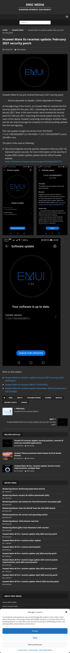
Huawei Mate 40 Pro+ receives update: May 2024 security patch (29, 534)
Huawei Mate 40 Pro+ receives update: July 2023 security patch (29, 553)
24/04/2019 (19, 458)
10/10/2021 (19, 471)
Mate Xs (59, 398)
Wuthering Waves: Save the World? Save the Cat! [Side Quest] (28, 508)
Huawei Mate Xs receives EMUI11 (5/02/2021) (26, 384)
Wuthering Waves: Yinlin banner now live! (20, 521)
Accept (35, 631)
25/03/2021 (8, 49)
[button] (66, 612)
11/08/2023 (7, 543)
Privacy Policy (22, 650)
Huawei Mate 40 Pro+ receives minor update (21, 540)
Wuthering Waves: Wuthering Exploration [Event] (23, 489)
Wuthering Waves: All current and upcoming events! (24, 514)
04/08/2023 (7, 556)
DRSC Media (21, 49)
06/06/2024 (7, 524)
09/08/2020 (19, 446)
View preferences (35, 645)
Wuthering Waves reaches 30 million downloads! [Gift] (25, 495)
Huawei (48, 398)
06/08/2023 (7, 550)
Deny (35, 638)
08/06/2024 (7, 517)
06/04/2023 (7, 584)
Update (24, 402)
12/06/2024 (7, 492)
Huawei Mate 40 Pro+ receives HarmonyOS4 (21, 547)
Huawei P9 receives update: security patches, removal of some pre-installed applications (38, 441)
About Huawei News (10, 606)
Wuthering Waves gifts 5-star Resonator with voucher (25, 527)
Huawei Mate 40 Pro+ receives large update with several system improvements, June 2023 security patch (30, 561)
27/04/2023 (7, 578)
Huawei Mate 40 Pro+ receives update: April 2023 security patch (29, 575)
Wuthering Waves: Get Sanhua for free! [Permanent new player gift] (31, 501)
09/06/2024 (7, 505)
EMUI (11, 398)
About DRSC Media (45, 650)
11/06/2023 (7, 571)
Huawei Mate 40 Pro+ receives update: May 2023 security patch (29, 568)
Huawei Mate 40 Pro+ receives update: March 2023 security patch (30, 581)
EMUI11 (20, 398)
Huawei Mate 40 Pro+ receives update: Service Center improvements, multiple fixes (37, 467)
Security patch (10, 402)
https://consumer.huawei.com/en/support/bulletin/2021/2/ (33, 161)
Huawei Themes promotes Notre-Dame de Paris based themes (37, 454)
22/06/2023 (7, 565)
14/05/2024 (7, 537)
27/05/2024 (7, 530)
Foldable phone (34, 398)
